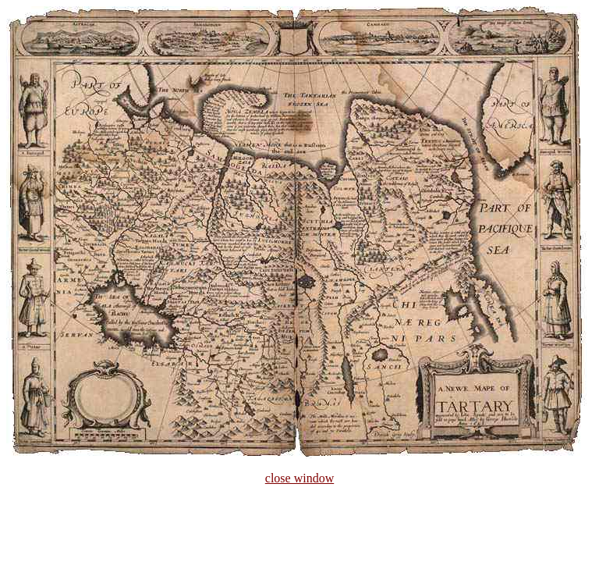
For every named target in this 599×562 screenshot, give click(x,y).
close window (299, 478)
